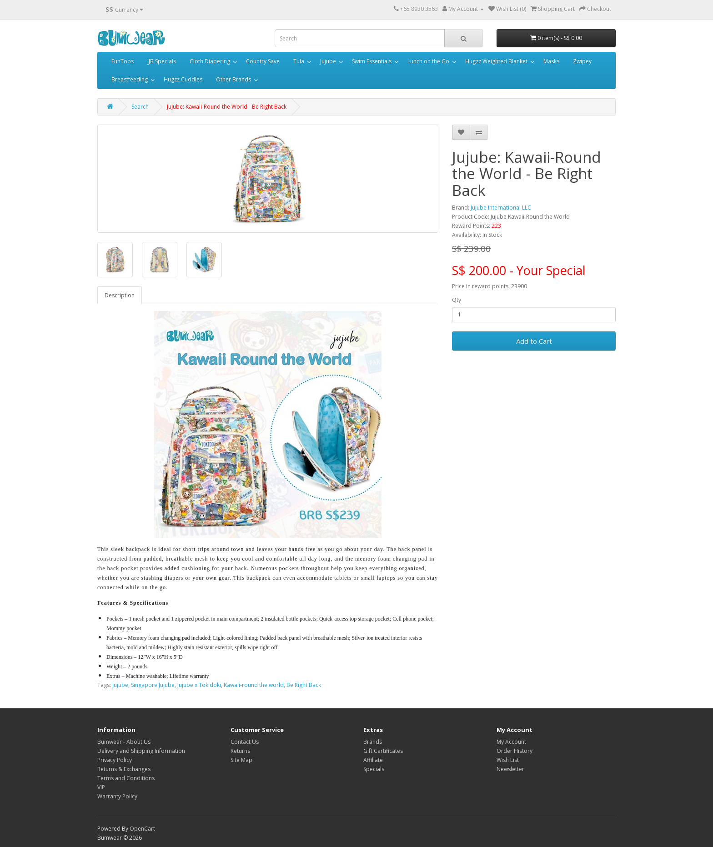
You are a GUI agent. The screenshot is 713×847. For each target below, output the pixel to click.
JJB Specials (161, 61)
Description (120, 295)
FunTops (122, 61)
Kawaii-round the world (254, 685)
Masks (551, 61)
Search (140, 106)
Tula (298, 61)
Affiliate (373, 760)
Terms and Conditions (126, 778)
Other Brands (233, 79)
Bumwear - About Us (124, 742)
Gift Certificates (383, 751)
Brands (372, 742)
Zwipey (582, 61)
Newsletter (510, 769)
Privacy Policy (114, 760)
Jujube (328, 61)
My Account (511, 742)
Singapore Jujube (153, 685)
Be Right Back (303, 685)
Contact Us (245, 742)
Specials (373, 769)
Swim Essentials (372, 61)
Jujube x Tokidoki (199, 685)
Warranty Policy (117, 796)
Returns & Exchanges (124, 769)
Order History (514, 751)
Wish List (508, 760)
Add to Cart (534, 341)
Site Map (241, 760)
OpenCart (142, 828)
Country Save (263, 61)
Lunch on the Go (428, 61)
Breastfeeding (129, 79)
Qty (456, 300)
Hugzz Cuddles (183, 79)
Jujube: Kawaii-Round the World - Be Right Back (226, 106)
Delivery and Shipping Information (141, 751)
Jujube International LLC (501, 207)
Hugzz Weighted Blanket (496, 61)
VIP (101, 787)
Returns (240, 751)
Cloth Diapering (210, 61)
